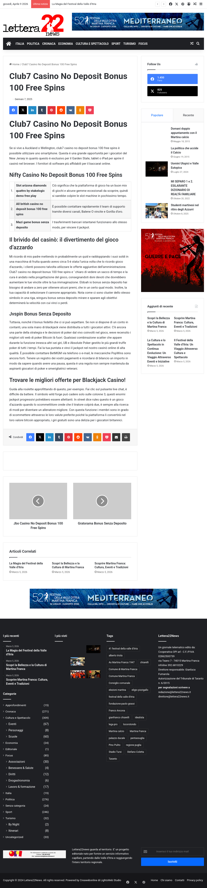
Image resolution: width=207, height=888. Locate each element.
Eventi (12, 724)
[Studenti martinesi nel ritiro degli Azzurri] (158, 212)
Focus (9, 755)
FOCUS (143, 43)
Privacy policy (195, 880)
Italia (8, 793)
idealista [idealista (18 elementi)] (139, 717)
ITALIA (20, 43)
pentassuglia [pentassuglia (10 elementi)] (137, 738)
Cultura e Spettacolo (17, 717)
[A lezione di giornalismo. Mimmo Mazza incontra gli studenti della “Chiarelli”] (62, 675)
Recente (188, 115)
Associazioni (16, 761)
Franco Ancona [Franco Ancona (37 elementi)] (117, 710)
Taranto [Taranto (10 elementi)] (113, 758)
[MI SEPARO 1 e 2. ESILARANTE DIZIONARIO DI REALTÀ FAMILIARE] (158, 186)
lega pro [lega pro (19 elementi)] (113, 724)
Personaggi (15, 730)
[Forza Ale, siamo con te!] (93, 662)
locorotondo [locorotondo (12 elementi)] (129, 724)
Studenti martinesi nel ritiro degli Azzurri (184, 211)
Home (14, 64)
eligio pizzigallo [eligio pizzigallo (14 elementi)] (140, 690)
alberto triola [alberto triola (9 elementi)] (116, 655)
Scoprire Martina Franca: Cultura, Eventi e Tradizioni (185, 327)
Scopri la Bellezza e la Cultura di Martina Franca (158, 327)
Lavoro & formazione (21, 786)
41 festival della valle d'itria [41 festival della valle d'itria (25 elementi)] (123, 648)
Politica (10, 799)
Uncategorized (14, 837)
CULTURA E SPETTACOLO (92, 43)
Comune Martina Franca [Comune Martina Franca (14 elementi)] (122, 676)
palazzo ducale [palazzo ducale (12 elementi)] (117, 738)
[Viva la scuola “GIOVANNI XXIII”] (78, 674)
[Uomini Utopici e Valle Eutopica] (158, 170)
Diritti (11, 774)
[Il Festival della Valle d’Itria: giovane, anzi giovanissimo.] (93, 674)
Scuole (12, 736)
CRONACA (49, 43)
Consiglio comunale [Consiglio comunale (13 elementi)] (119, 683)
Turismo (10, 818)
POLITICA (33, 43)
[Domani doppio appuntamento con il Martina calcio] (158, 136)
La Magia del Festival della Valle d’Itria (74, 3)
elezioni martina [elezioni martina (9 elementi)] (117, 690)
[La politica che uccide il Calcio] (158, 153)
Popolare (157, 115)
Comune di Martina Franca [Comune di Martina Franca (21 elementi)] (123, 669)
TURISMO (129, 43)
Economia (11, 742)
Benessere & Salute (20, 768)
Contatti (179, 880)
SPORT (115, 43)
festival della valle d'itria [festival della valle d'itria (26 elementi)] (121, 696)
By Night (13, 824)
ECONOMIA (65, 43)
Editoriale (11, 749)
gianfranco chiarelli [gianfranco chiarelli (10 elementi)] (119, 717)
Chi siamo (166, 880)
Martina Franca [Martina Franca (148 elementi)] (138, 731)
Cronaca (10, 711)
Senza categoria (15, 805)
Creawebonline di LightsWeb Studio (100, 880)
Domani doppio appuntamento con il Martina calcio (184, 135)
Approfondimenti (15, 705)
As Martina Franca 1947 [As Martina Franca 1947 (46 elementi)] (122, 662)
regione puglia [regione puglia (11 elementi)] (133, 745)
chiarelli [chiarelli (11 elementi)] (144, 662)
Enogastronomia (19, 780)
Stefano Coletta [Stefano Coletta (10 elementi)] (135, 751)
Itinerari (13, 830)
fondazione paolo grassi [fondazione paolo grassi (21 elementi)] (122, 703)
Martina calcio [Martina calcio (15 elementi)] (116, 731)
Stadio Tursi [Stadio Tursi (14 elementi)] (115, 751)
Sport (8, 811)
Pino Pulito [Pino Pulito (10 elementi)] (114, 745)
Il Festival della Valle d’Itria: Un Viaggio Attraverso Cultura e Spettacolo (186, 353)
